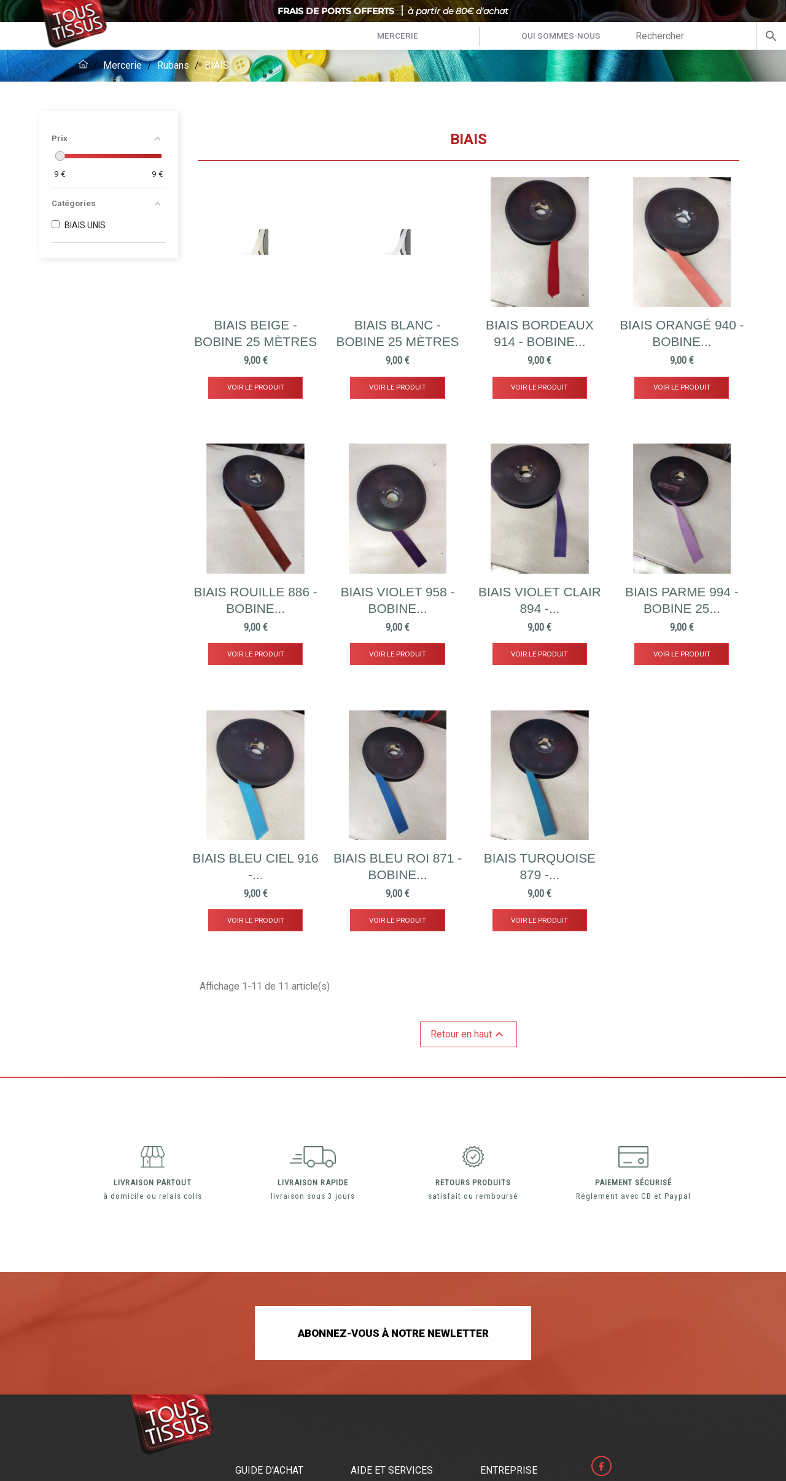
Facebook (603, 1468)
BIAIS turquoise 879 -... (540, 866)
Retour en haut (468, 1034)
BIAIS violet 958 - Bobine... (398, 600)
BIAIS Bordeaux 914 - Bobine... (540, 333)
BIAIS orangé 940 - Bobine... (682, 333)
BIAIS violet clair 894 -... (539, 600)
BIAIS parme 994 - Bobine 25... (682, 600)
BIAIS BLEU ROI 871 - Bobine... (397, 866)
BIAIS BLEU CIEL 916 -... (256, 866)
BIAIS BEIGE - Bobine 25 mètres (255, 333)
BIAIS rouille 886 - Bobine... (255, 600)
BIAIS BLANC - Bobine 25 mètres (398, 333)
